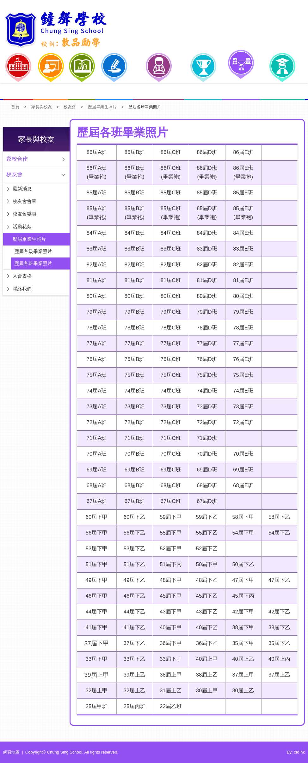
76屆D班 (205, 359)
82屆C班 (168, 264)
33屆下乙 (132, 659)
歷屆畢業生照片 (102, 106)
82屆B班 (132, 264)
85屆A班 (95, 192)
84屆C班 (168, 233)
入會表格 (22, 276)
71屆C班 (168, 438)
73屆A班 (95, 406)
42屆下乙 (279, 611)
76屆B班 (132, 359)
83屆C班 (168, 248)
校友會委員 (24, 213)
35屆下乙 (279, 643)
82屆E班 (242, 264)
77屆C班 (168, 343)
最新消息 (22, 188)
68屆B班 (132, 485)
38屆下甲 (242, 627)
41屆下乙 (132, 627)
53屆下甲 (95, 548)
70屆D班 (205, 454)
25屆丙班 (132, 706)
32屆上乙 (132, 690)
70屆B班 (132, 454)
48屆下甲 (169, 580)
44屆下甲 (95, 611)
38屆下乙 (279, 627)
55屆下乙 (205, 532)
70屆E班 (242, 454)
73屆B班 (132, 406)
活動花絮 (22, 226)
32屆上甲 (95, 690)
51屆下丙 (169, 564)
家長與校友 (41, 106)
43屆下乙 (205, 611)
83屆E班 (242, 248)
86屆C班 (168, 152)
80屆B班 (132, 296)
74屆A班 (95, 390)
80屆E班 (242, 296)
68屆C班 (168, 485)
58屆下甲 (242, 517)
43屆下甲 (169, 611)
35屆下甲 (242, 643)
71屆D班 (205, 438)
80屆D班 (205, 296)
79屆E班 (242, 312)
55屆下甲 (169, 532)
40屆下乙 (205, 627)
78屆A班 (95, 327)
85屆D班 (205, 192)
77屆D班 (205, 343)
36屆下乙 (205, 643)
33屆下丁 (169, 659)
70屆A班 (95, 454)
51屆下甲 (95, 564)
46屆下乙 (132, 596)
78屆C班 (168, 327)
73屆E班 (242, 406)
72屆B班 (132, 422)
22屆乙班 (169, 706)
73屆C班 (168, 406)
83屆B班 (132, 248)
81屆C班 (168, 280)
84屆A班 (95, 233)
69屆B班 (132, 469)
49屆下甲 (95, 580)
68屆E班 (242, 485)
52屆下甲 (169, 548)
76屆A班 (95, 359)
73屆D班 (205, 406)
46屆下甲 (95, 596)
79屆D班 (205, 312)
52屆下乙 (205, 548)
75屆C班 (168, 375)
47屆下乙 (279, 580)
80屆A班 (95, 296)
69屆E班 (242, 469)
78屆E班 (242, 327)
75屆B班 (132, 375)
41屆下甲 (95, 627)
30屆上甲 (205, 690)
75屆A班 (95, 375)
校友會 (70, 106)
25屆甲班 (95, 706)
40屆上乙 (242, 659)
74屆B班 (132, 390)
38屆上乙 (205, 674)
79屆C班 (168, 312)
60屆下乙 (132, 517)
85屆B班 (132, 192)
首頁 (15, 106)
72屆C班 (168, 422)
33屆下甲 (95, 659)
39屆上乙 (132, 674)
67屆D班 (205, 501)
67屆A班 (95, 501)
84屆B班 (132, 233)
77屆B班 (132, 343)
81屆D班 (205, 280)
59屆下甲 (169, 517)
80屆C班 (168, 296)
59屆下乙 (205, 517)
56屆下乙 (132, 532)
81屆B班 (132, 280)
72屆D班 (205, 422)
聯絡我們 (22, 288)
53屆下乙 (132, 548)
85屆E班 (242, 192)
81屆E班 (242, 280)
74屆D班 (205, 390)
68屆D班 (205, 485)
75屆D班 (205, 375)
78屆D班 (205, 327)
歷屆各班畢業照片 (33, 263)
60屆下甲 (95, 517)
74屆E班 (242, 390)
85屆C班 (168, 192)
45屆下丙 (242, 596)
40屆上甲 (205, 659)
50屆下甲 (205, 564)
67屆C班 (168, 501)
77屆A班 (95, 343)
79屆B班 (132, 312)
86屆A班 (95, 152)
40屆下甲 (169, 627)
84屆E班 (242, 233)
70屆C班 (168, 454)
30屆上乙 (242, 690)
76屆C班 (168, 359)
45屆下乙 (205, 596)
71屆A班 (95, 438)
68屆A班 (95, 485)
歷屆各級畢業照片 (33, 251)
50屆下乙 (242, 564)
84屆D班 (205, 233)
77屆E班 (242, 343)
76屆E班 (242, 359)
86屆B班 (132, 152)
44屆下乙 (132, 611)
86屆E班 (242, 152)
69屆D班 (205, 469)
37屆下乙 (132, 643)
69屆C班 (168, 469)
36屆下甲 (169, 643)
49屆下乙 (132, 580)
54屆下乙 (279, 532)
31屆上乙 (169, 690)
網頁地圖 (11, 752)
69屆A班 (95, 469)
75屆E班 (242, 375)
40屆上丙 (279, 659)
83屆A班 (95, 248)
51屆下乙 (132, 564)
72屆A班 (95, 422)
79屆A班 (95, 312)
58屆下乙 (279, 517)
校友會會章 (24, 201)
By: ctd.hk (296, 752)
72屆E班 (242, 422)
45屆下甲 (169, 596)
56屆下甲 (95, 532)
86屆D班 (205, 152)
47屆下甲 (242, 580)
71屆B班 (132, 438)
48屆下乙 (205, 580)
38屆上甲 (169, 674)
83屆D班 (205, 248)
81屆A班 (95, 280)
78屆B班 (132, 327)
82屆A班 (95, 264)
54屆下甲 (242, 532)
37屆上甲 (242, 674)
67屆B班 (132, 501)
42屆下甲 (242, 611)
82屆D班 (205, 264)
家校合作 (17, 159)
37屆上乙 (279, 674)
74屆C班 (168, 390)
